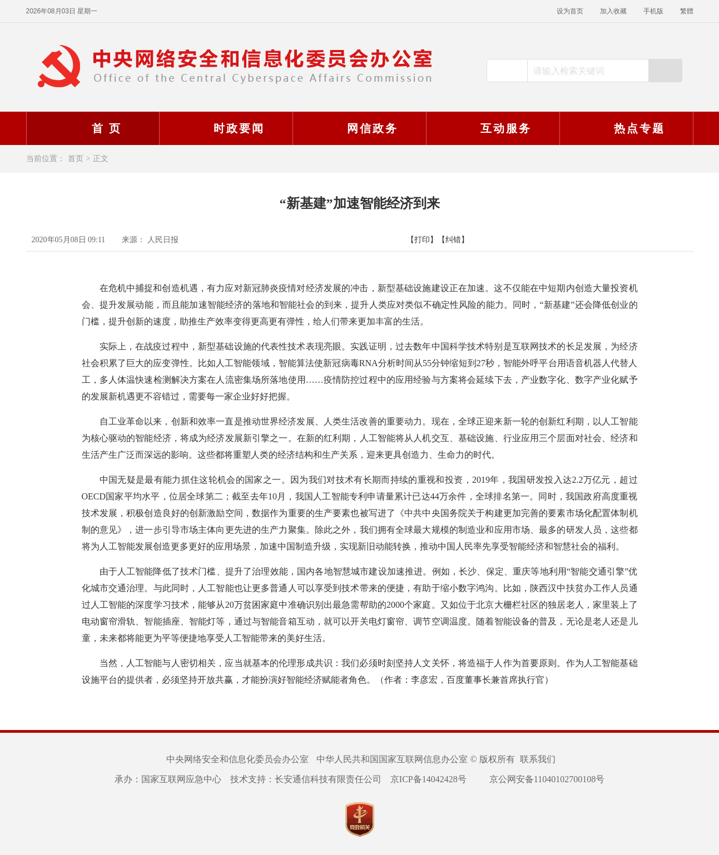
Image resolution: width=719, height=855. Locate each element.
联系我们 (538, 759)
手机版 (653, 11)
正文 (100, 158)
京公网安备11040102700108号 (539, 779)
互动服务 (492, 128)
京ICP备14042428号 (428, 779)
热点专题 (625, 128)
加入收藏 (613, 11)
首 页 (92, 128)
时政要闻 (225, 128)
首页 (75, 158)
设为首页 (570, 11)
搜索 (665, 70)
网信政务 (358, 128)
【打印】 (422, 240)
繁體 (686, 11)
